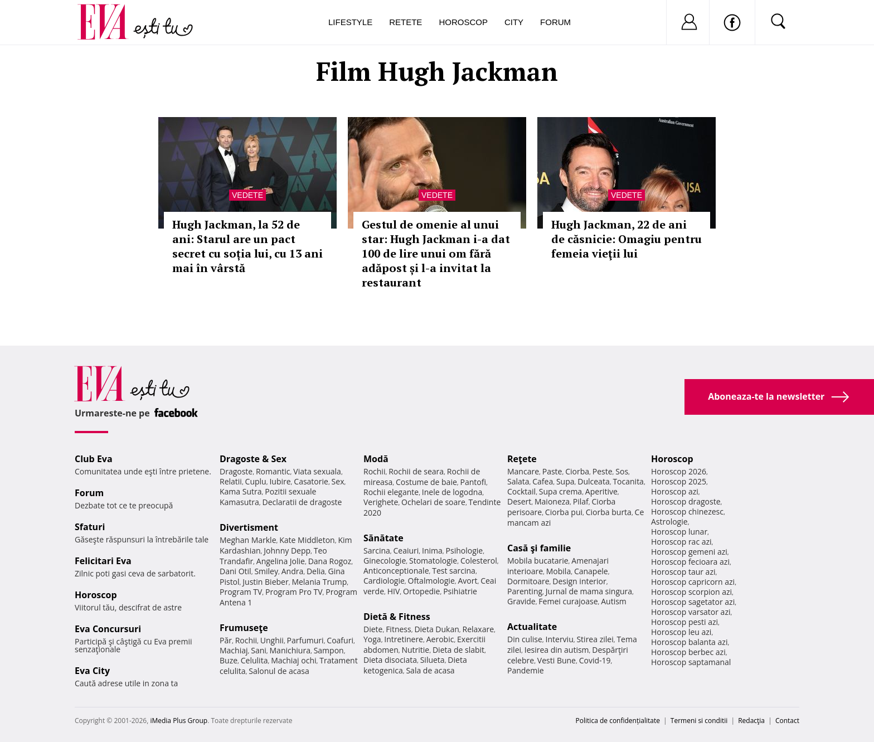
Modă (376, 459)
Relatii (231, 481)
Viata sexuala (317, 471)
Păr (226, 640)
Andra (292, 571)
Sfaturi (90, 527)
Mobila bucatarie (538, 560)
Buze (228, 660)
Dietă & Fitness (396, 616)
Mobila (558, 571)
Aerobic (440, 639)
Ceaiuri (406, 550)
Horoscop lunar (679, 531)
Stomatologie (433, 560)
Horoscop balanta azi (689, 642)
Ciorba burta (609, 512)
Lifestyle (350, 22)
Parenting (524, 591)
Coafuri (340, 640)
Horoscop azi (674, 491)
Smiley (266, 571)
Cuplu (255, 481)
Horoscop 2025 (678, 481)
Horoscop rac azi (681, 541)
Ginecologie (384, 560)
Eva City (92, 671)
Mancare (523, 471)
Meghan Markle (248, 540)
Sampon (329, 650)
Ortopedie (421, 591)
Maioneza (552, 501)
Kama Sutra (240, 491)
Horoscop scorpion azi (691, 591)
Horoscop (463, 22)
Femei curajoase (568, 601)
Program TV (241, 591)
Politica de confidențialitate (618, 720)
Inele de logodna (452, 492)
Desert (519, 501)
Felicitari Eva (103, 561)
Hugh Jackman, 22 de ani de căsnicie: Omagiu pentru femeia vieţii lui (626, 239)
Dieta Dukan (436, 629)
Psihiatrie (460, 591)
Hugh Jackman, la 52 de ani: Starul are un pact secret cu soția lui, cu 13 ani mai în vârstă (247, 246)
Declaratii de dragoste (302, 502)
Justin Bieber (265, 581)
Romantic (273, 471)
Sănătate (383, 538)
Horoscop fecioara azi (690, 561)
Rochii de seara (416, 471)
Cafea (542, 481)
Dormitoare (528, 581)
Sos (621, 471)
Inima (432, 550)
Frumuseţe (244, 628)
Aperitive (601, 491)
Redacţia (751, 720)
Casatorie (311, 481)
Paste (552, 471)
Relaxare (478, 629)
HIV (393, 591)
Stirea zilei (594, 639)
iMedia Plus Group (178, 720)
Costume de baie (426, 482)
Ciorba (577, 471)
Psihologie (464, 550)
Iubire (279, 481)
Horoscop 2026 (678, 471)
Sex (338, 481)
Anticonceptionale (396, 570)
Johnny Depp (287, 550)
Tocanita (628, 481)
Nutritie (415, 649)
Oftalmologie (431, 580)
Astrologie (669, 521)
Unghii (272, 640)
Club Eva (94, 459)
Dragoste (236, 471)
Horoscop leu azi (681, 632)
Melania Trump (319, 581)
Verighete (380, 502)
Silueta (432, 659)
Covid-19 (595, 660)
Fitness (398, 629)
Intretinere (403, 639)
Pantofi (473, 482)
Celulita (254, 660)
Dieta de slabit (458, 649)
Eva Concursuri (108, 629)
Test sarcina (453, 570)
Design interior (579, 581)
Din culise (524, 639)
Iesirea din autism (557, 649)
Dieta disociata (390, 659)
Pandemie (525, 670)
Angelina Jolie (280, 561)
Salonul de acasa (279, 671)
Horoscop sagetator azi (693, 601)
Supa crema (560, 491)
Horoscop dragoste (686, 501)
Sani (258, 650)
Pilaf (581, 501)
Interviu (560, 639)
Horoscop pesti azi (684, 622)
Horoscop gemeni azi (689, 551)
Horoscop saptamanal (691, 662)
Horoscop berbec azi (688, 652)
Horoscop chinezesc (687, 511)
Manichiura (290, 650)
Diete (372, 629)
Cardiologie (384, 580)
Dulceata (593, 481)
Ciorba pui (563, 512)
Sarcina (376, 550)
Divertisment (249, 527)
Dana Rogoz (330, 561)
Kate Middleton (307, 540)
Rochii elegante (391, 492)
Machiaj (234, 650)
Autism (614, 601)
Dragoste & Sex (253, 459)
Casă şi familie (539, 548)
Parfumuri (305, 640)
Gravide (521, 601)
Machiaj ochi (293, 660)
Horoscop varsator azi (690, 612)
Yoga (372, 639)
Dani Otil (235, 571)
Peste (603, 471)
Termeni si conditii (699, 720)
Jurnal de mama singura (589, 591)
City (513, 22)
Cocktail (521, 491)
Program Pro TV (294, 591)
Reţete (522, 459)
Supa (565, 481)
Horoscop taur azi (683, 571)
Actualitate (532, 626)
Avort (467, 580)
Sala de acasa (430, 670)
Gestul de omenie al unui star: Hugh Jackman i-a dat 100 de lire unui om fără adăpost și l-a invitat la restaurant (436, 253)
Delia (316, 571)
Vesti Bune (556, 660)
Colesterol (478, 560)
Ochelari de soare (433, 502)
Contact (787, 720)
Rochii (246, 640)
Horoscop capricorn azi (693, 581)
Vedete (247, 195)
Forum (555, 22)
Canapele (591, 571)
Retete (405, 22)
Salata (518, 481)
